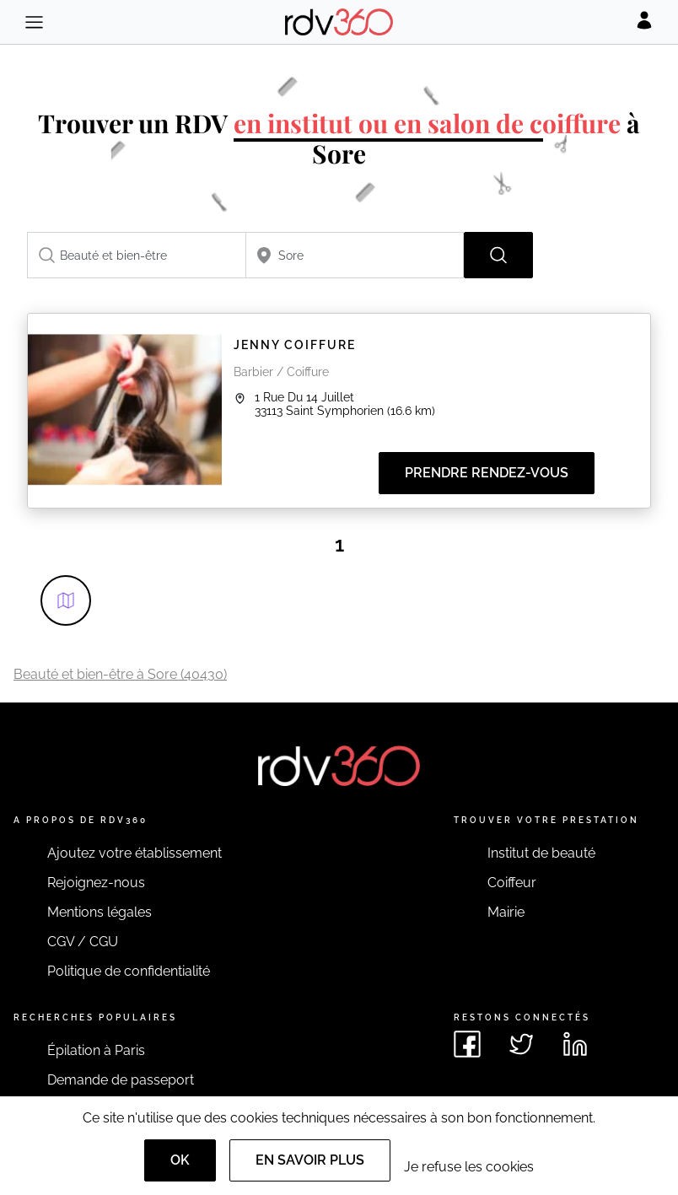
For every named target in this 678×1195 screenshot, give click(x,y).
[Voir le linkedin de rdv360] (575, 1044)
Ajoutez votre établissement (134, 853)
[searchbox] (136, 255)
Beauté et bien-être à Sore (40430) (120, 674)
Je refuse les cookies (469, 1167)
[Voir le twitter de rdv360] (521, 1044)
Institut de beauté (541, 853)
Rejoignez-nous (96, 883)
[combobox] (136, 255)
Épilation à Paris (96, 1050)
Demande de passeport (120, 1080)
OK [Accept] (180, 1160)
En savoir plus (310, 1160)
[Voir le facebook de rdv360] (467, 1044)
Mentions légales (99, 912)
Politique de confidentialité (128, 971)
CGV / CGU (82, 942)
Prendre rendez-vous (486, 473)
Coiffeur (511, 883)
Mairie (506, 912)
